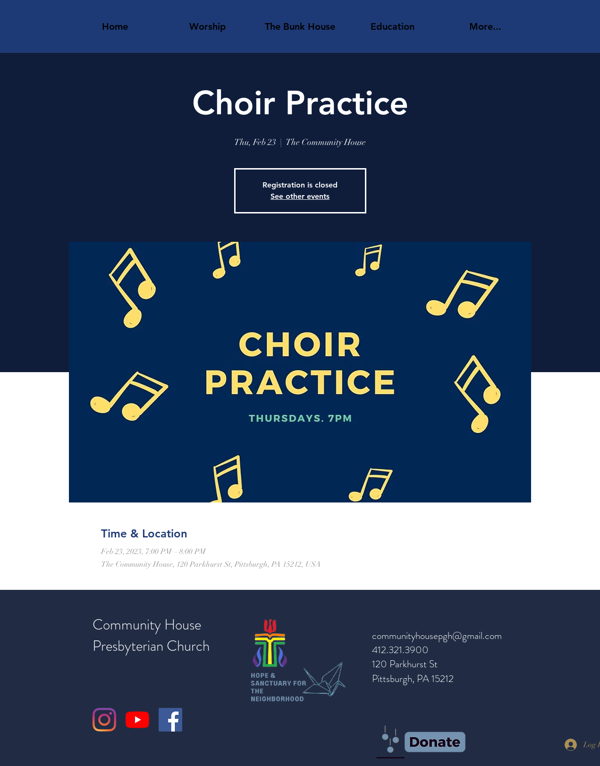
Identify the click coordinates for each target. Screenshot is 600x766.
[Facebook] (170, 720)
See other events (300, 196)
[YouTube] (137, 720)
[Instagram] (104, 720)
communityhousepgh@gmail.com (437, 636)
